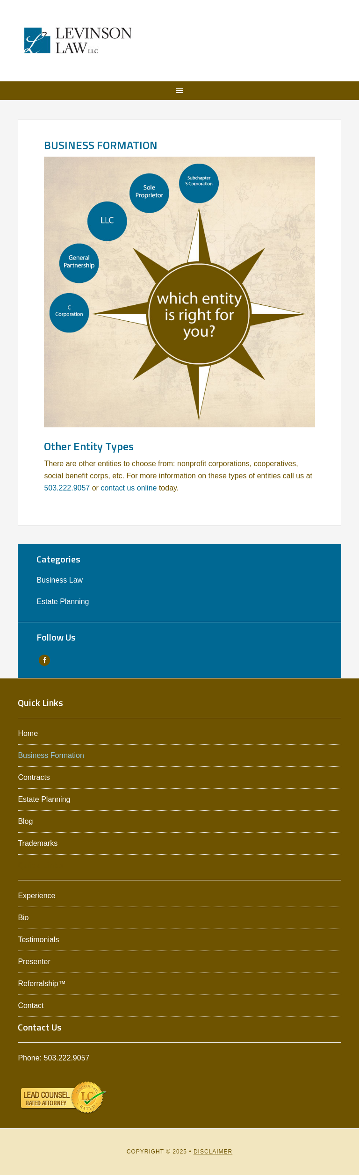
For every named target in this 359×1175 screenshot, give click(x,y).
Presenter (34, 962)
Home (28, 733)
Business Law (59, 580)
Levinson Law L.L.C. (78, 40)
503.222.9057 (67, 488)
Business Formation (51, 755)
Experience (36, 896)
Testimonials (38, 940)
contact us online (129, 488)
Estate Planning (62, 602)
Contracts (34, 777)
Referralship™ (41, 984)
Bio (23, 918)
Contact (30, 1005)
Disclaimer (213, 1151)
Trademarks (37, 843)
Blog (25, 821)
